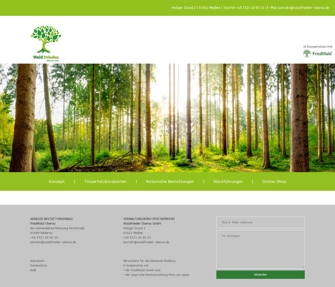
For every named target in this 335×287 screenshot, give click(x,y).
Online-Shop (274, 181)
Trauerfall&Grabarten (105, 181)
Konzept (57, 181)
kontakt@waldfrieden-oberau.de (303, 8)
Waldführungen (228, 181)
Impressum (37, 261)
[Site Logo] (46, 43)
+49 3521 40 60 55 (250, 8)
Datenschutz (38, 265)
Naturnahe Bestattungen (170, 181)
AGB (33, 270)
